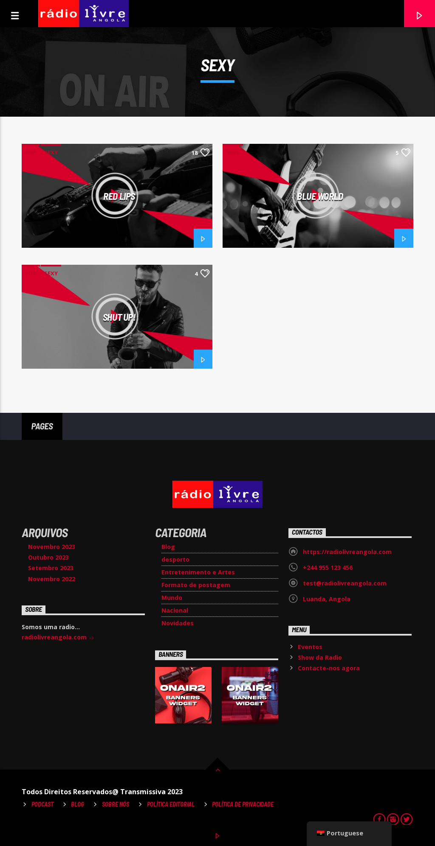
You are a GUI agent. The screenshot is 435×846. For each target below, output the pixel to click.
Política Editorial (171, 804)
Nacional (174, 610)
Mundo (171, 598)
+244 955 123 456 (328, 567)
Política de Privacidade (243, 804)
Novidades (177, 623)
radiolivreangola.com (58, 638)
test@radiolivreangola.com (345, 583)
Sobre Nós (115, 804)
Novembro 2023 (51, 547)
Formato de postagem (195, 585)
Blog (168, 547)
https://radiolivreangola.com (347, 552)
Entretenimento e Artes (198, 572)
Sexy (51, 152)
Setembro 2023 (50, 568)
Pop (31, 152)
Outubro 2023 (48, 557)
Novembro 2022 (51, 579)
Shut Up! (119, 316)
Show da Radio (320, 657)
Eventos (310, 647)
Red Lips (119, 196)
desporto (175, 559)
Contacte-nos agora (329, 668)
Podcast (42, 804)
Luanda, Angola (326, 599)
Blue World (320, 196)
